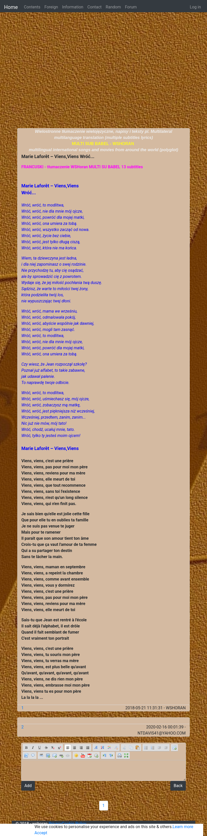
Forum (131, 7)
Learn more (183, 826)
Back (178, 785)
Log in (195, 7)
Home (11, 7)
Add (28, 785)
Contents (32, 7)
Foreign (51, 7)
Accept (40, 832)
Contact (94, 7)
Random (113, 7)
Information (72, 7)
